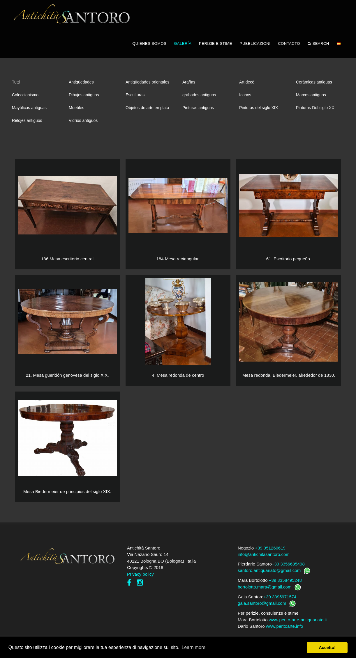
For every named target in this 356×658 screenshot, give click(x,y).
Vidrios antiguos (83, 120)
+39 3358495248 (285, 580)
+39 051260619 (270, 547)
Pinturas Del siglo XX (315, 107)
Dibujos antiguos (84, 95)
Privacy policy (140, 574)
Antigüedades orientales (147, 82)
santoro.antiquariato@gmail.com (269, 570)
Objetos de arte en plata (147, 107)
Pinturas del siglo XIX (258, 107)
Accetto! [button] (327, 647)
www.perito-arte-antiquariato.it (298, 619)
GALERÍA (182, 43)
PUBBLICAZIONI (255, 43)
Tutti (16, 82)
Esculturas (135, 95)
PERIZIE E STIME (215, 43)
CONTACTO (289, 43)
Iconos (245, 95)
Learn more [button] (193, 647)
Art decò (246, 82)
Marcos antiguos (311, 95)
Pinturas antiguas (198, 107)
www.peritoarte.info (284, 626)
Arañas (188, 82)
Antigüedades (81, 82)
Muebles (76, 107)
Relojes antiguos (27, 120)
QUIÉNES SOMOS (149, 43)
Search (318, 43)
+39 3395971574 (279, 596)
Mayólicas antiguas (29, 107)
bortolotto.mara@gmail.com (264, 586)
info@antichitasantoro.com (264, 554)
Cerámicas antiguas (314, 82)
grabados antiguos (199, 95)
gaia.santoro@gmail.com (262, 603)
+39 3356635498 (288, 563)
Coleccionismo (25, 95)
